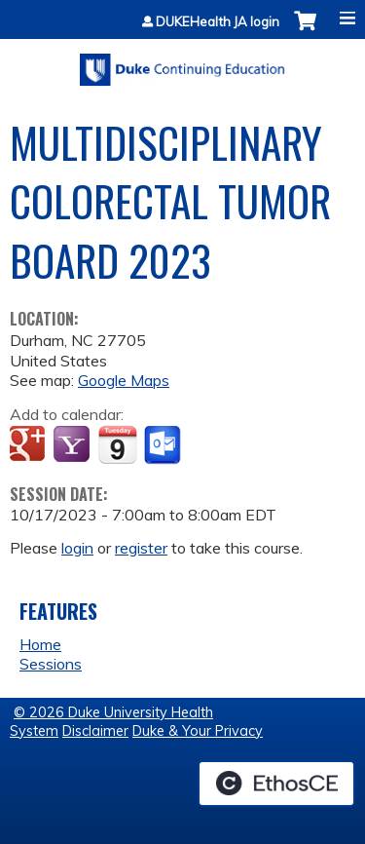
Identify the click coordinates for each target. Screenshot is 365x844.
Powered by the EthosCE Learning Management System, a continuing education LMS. (276, 783)
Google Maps (123, 380)
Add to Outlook (164, 445)
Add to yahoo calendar (73, 445)
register (141, 547)
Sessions (50, 663)
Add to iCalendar (117, 444)
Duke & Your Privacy (197, 731)
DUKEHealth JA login (217, 22)
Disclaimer (95, 731)
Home (40, 644)
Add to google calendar (30, 445)
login (77, 547)
